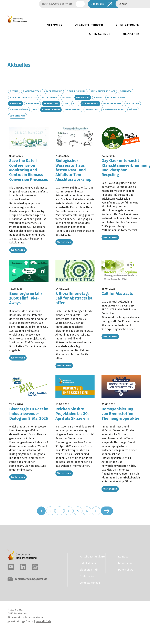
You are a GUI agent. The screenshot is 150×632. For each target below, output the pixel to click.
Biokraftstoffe (116, 97)
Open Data (125, 91)
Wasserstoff (17, 115)
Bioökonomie (49, 97)
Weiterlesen (18, 250)
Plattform (132, 103)
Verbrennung (73, 109)
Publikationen (88, 563)
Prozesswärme (19, 109)
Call (65, 103)
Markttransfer (112, 103)
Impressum (125, 563)
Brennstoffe (51, 103)
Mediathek (130, 34)
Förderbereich (88, 576)
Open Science (99, 34)
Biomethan (32, 103)
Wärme (133, 109)
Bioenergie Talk (32, 91)
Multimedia (82, 97)
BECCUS (14, 91)
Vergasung (91, 109)
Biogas (98, 97)
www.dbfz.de (43, 621)
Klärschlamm (90, 103)
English (122, 4)
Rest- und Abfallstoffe (23, 97)
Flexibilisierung (76, 91)
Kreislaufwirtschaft (102, 91)
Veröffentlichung (113, 109)
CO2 (75, 103)
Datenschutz (125, 569)
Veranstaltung (51, 109)
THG (35, 109)
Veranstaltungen (89, 25)
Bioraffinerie (54, 91)
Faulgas (66, 97)
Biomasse (15, 103)
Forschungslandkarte (91, 556)
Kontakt (123, 556)
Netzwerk (54, 25)
